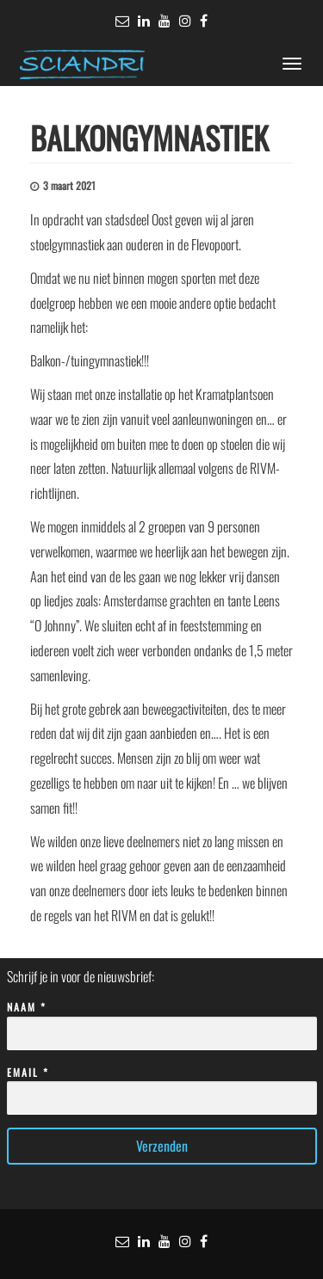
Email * (162, 1086)
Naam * (162, 1020)
